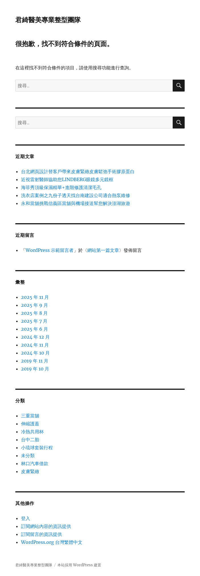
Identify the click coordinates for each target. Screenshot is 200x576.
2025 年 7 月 (34, 321)
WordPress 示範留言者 (50, 250)
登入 (25, 518)
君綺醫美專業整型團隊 (48, 20)
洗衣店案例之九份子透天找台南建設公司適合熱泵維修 (75, 195)
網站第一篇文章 (103, 250)
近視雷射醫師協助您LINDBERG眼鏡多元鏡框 (67, 179)
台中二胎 (30, 439)
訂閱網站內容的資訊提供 (46, 526)
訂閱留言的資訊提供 (41, 534)
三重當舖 (30, 415)
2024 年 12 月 (35, 337)
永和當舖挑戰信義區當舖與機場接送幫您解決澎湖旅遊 (75, 203)
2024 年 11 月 (35, 345)
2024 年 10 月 (35, 353)
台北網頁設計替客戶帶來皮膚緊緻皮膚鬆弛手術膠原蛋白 (78, 171)
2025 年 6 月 (34, 329)
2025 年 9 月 (34, 305)
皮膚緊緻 (30, 471)
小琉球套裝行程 (37, 447)
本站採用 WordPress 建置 (79, 565)
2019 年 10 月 (35, 369)
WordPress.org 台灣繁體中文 (51, 542)
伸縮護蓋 (30, 423)
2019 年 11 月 (34, 361)
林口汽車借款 (34, 463)
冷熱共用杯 (32, 431)
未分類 (28, 455)
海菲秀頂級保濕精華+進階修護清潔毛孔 (61, 187)
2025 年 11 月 (35, 297)
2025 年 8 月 (34, 313)
